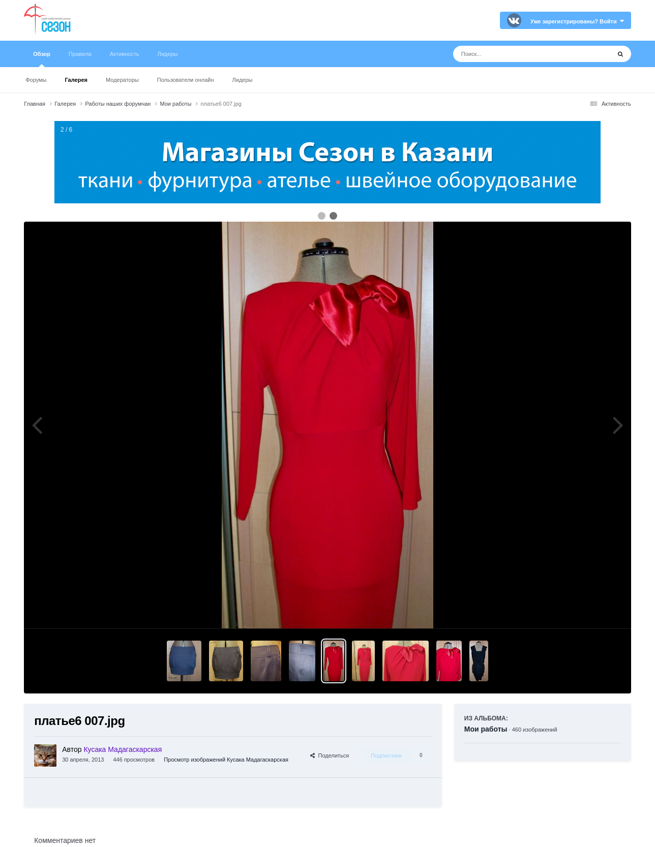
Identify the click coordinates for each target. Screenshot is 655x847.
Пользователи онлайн (185, 80)
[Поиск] (513, 54)
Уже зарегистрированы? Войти (577, 21)
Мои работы (486, 729)
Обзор (41, 59)
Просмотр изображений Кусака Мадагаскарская (226, 760)
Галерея (76, 80)
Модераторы (122, 80)
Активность (124, 54)
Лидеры (242, 80)
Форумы (35, 80)
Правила (80, 54)
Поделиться (329, 755)
